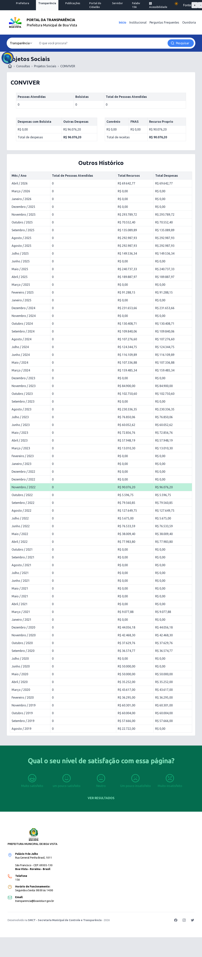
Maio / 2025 (20, 269)
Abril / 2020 (20, 682)
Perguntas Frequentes (164, 22)
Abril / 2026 (20, 183)
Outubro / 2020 (22, 643)
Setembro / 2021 (23, 557)
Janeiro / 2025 (21, 300)
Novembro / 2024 (24, 315)
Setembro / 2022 (23, 502)
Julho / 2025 (20, 253)
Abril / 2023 (20, 440)
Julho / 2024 (20, 347)
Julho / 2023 (20, 417)
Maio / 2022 (20, 534)
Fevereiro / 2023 (23, 456)
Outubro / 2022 (22, 495)
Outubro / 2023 (22, 393)
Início (122, 22)
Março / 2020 (21, 689)
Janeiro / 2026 (21, 199)
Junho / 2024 (21, 354)
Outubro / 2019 (22, 713)
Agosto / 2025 (21, 238)
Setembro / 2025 (23, 230)
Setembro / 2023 (23, 401)
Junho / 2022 (21, 526)
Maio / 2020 (20, 674)
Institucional (137, 22)
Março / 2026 (21, 191)
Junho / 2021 (21, 580)
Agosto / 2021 (21, 565)
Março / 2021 (21, 611)
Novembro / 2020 (24, 635)
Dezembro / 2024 (23, 308)
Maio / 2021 (20, 588)
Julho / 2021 (20, 573)
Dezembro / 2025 (23, 206)
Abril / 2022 (20, 541)
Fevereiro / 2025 (23, 292)
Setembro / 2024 (23, 331)
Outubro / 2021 (22, 549)
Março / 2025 (21, 284)
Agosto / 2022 (21, 510)
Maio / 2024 (20, 362)
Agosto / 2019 (21, 728)
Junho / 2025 (21, 261)
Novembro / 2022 (24, 487)
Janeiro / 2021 (21, 619)
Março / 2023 (21, 448)
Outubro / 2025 (22, 222)
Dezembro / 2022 (23, 471)
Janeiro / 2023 (21, 463)
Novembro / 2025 (24, 214)
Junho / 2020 (21, 666)
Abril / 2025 (20, 277)
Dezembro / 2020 (23, 627)
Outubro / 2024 (22, 323)
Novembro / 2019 (24, 705)
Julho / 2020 (20, 658)
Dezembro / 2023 (23, 378)
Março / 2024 (21, 370)
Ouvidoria (189, 22)
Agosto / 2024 (21, 339)
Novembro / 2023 (24, 386)
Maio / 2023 (20, 432)
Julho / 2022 (20, 518)
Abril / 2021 (20, 604)
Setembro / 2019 (23, 721)
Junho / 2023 (21, 425)
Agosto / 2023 (21, 409)
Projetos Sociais (45, 66)
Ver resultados (101, 798)
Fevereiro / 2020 (23, 697)
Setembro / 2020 (23, 650)
